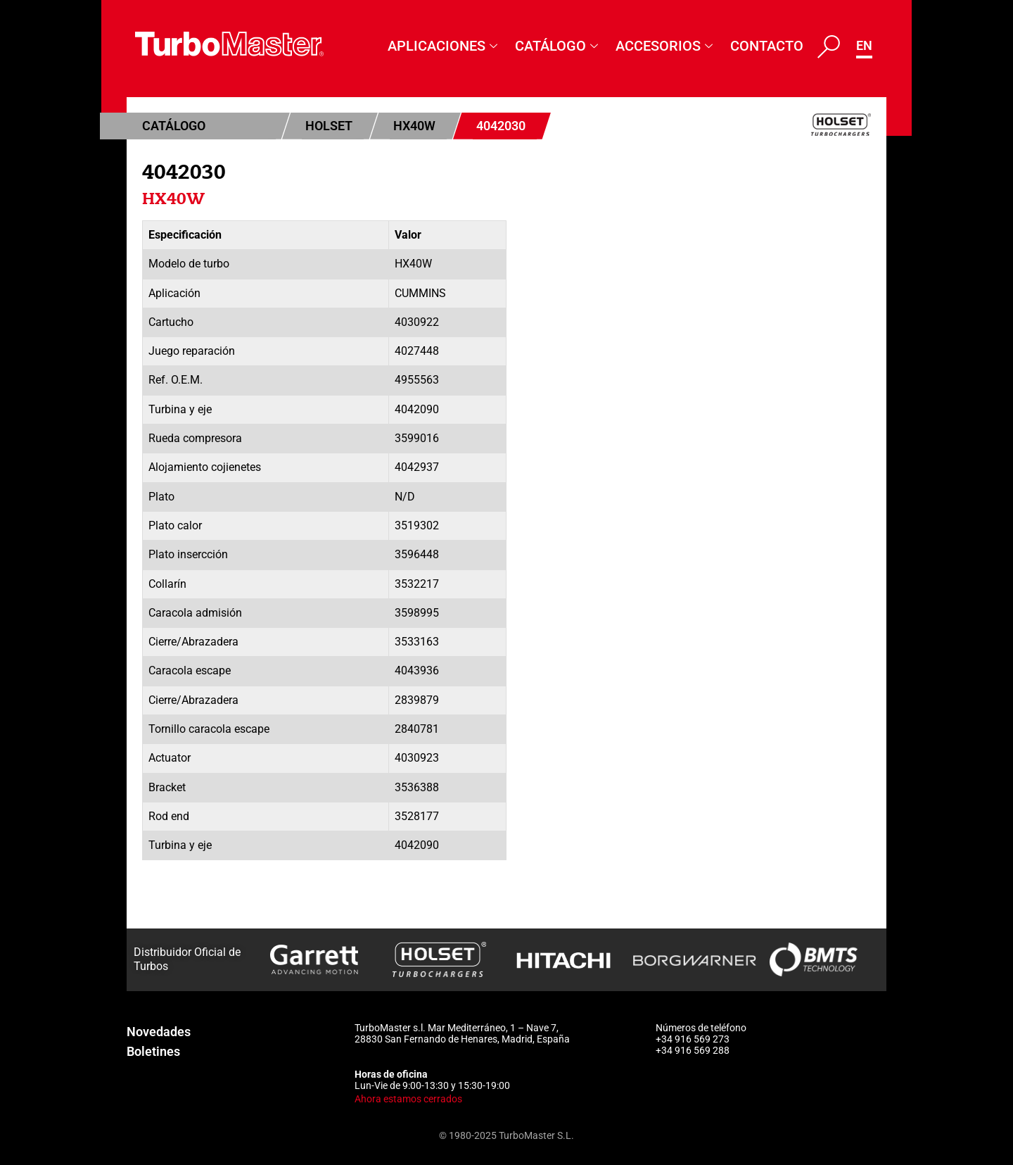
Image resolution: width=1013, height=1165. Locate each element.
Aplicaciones (444, 45)
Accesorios (666, 45)
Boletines (153, 1051)
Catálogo (558, 45)
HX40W (414, 125)
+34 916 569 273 (693, 1039)
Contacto (766, 45)
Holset (328, 125)
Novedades (159, 1031)
